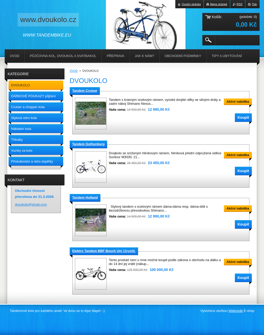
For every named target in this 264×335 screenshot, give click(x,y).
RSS (239, 4)
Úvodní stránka (191, 4)
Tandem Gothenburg (88, 144)
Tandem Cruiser (84, 91)
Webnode (236, 311)
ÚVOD (74, 70)
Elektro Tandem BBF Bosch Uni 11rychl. (104, 251)
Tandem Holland (85, 197)
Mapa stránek (218, 4)
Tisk (254, 4)
